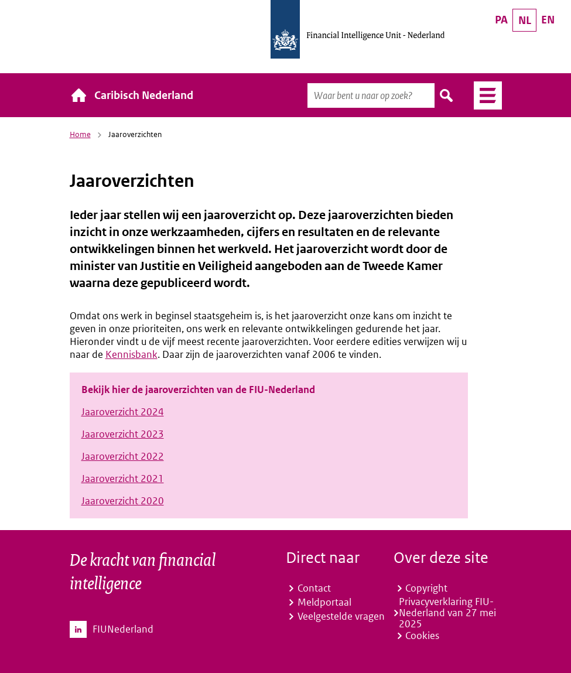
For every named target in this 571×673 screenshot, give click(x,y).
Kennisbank (131, 354)
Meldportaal (324, 602)
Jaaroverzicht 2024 (122, 411)
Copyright (426, 588)
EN (548, 19)
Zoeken (447, 95)
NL (524, 20)
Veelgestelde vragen (341, 616)
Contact (314, 588)
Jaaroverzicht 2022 (122, 456)
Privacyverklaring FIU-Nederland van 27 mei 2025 (447, 613)
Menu (483, 95)
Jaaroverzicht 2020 (122, 500)
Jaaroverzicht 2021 (122, 478)
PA (501, 19)
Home (80, 134)
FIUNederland (123, 629)
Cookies (422, 635)
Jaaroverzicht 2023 (122, 434)
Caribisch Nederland (143, 95)
